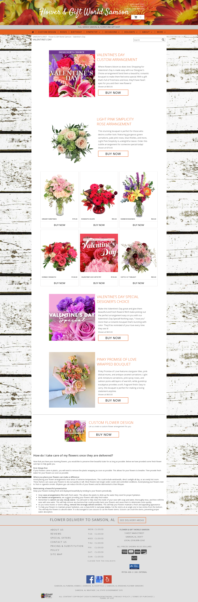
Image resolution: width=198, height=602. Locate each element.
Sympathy (93, 32)
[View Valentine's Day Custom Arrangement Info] (72, 74)
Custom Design (47, 32)
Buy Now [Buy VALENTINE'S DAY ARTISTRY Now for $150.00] (99, 283)
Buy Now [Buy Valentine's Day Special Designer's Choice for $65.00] (113, 338)
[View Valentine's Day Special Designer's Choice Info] (72, 317)
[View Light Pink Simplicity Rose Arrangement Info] (72, 136)
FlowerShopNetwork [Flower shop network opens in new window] (101, 596)
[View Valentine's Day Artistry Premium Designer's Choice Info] (99, 253)
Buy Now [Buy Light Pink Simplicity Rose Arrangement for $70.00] (113, 154)
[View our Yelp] (108, 582)
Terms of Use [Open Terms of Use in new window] (107, 598)
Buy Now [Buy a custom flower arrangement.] (104, 434)
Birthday (76, 32)
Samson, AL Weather (85, 590)
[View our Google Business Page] (99, 582)
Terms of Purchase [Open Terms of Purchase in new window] (142, 596)
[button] (137, 17)
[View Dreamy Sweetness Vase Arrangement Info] (60, 195)
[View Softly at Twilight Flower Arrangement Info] (138, 253)
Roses (63, 32)
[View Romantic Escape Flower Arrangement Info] (99, 195)
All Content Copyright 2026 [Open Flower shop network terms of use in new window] (74, 596)
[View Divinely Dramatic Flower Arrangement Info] (60, 253)
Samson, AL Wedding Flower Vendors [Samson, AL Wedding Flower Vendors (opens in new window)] (125, 586)
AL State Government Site (110, 590)
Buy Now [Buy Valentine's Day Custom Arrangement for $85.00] (113, 92)
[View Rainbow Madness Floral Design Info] (138, 195)
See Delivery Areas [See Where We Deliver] (132, 520)
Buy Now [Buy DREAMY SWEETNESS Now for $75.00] (59, 225)
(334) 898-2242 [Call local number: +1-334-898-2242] (138, 8)
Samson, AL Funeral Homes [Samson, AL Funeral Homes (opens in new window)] (67, 586)
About (147, 32)
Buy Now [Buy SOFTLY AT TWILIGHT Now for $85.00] (138, 283)
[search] (163, 39)
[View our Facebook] (90, 582)
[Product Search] (147, 40)
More (161, 32)
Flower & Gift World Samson (84, 12)
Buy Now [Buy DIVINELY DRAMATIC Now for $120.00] (59, 283)
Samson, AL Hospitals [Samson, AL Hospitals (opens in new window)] (93, 586)
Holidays (131, 32)
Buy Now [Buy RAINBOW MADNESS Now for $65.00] (138, 225)
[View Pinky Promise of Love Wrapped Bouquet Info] (72, 380)
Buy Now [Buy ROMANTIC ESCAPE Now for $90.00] (99, 225)
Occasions (112, 32)
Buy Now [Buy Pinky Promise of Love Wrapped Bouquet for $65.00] (113, 400)
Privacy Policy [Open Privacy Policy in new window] (122, 596)
